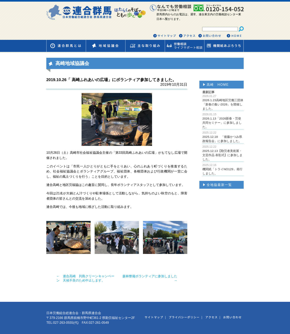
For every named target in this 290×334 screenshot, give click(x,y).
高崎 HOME (218, 84)
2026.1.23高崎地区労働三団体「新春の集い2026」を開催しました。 (223, 102)
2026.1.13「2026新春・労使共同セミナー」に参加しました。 (223, 121)
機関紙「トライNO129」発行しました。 (223, 169)
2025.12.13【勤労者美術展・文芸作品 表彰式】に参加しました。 (223, 153)
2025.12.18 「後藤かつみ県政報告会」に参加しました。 (223, 137)
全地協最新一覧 (219, 185)
